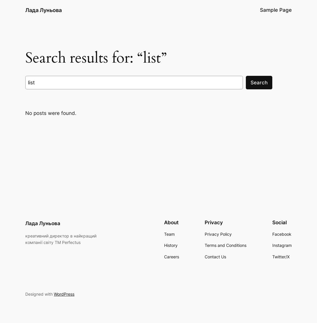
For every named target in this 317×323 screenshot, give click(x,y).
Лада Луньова (43, 10)
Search (259, 83)
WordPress (64, 294)
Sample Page (276, 10)
